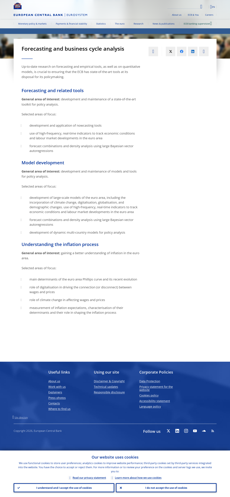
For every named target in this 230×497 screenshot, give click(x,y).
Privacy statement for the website (156, 388)
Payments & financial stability (71, 23)
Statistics (101, 23)
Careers (209, 14)
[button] (205, 6)
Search (201, 6)
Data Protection (149, 381)
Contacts (54, 403)
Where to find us (59, 409)
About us (176, 14)
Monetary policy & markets (32, 23)
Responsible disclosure (109, 392)
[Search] (184, 6)
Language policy (150, 406)
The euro (119, 23)
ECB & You (193, 14)
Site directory (21, 417)
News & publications (164, 23)
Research (138, 23)
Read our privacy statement (89, 477)
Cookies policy (149, 395)
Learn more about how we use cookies (138, 477)
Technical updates (106, 387)
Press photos (57, 398)
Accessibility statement (154, 401)
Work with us (57, 387)
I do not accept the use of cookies (166, 487)
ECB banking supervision (198, 23)
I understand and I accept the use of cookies (64, 487)
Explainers (55, 392)
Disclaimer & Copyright (109, 381)
